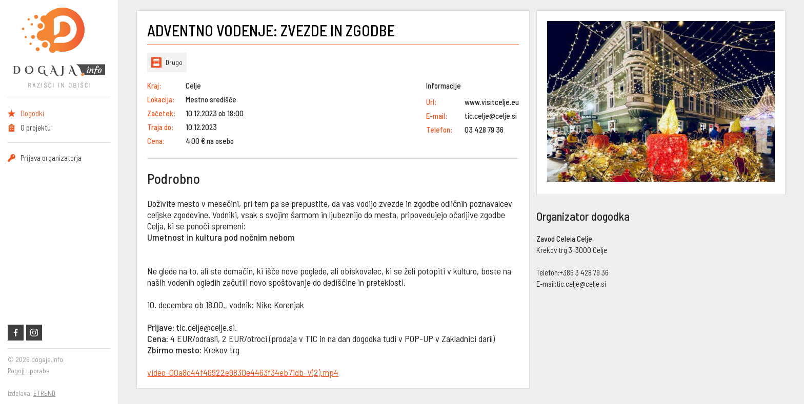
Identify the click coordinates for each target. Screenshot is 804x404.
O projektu (36, 127)
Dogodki (32, 113)
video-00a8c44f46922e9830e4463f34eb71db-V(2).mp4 (242, 372)
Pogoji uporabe (28, 371)
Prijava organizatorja (51, 157)
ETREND (44, 393)
